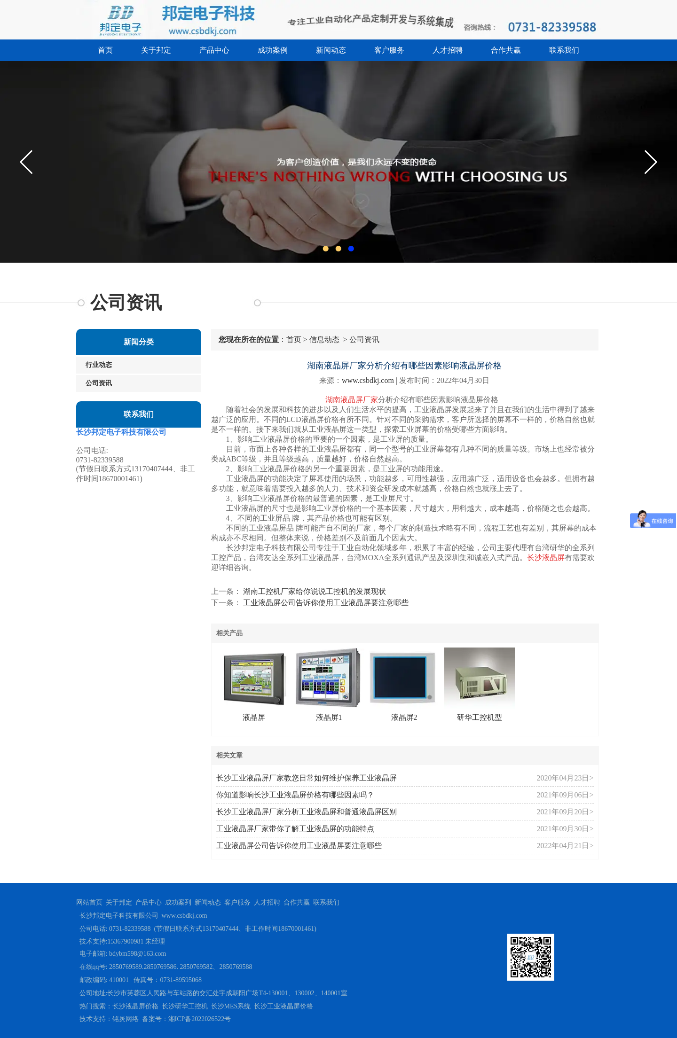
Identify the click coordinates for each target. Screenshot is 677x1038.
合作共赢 (506, 50)
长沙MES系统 (231, 1006)
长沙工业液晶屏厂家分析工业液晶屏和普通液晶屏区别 (306, 812)
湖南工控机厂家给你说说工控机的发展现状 (313, 591)
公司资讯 (99, 383)
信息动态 (324, 339)
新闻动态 (331, 50)
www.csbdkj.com (368, 380)
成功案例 (273, 50)
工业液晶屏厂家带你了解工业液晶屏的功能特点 (295, 829)
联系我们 (564, 50)
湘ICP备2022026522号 (199, 1018)
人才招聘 (448, 50)
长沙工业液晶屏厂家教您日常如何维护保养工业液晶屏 (306, 778)
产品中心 (214, 50)
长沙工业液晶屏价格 (283, 1006)
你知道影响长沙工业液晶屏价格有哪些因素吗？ (295, 795)
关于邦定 (156, 50)
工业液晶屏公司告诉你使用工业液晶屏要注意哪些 (325, 603)
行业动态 (99, 364)
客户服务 (389, 50)
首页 (105, 50)
